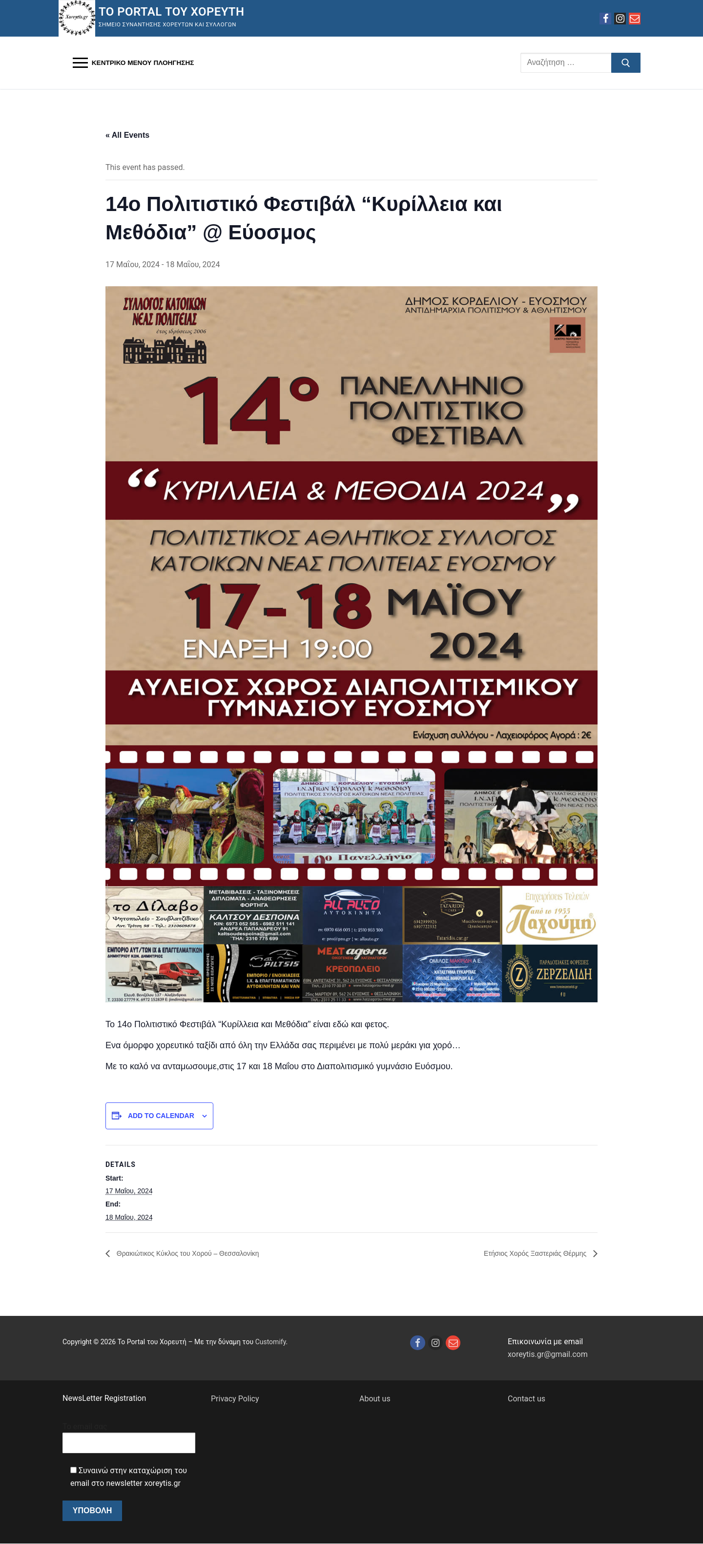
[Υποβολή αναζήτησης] (626, 63)
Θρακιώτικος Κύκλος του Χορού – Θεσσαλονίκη (198, 1253)
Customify (270, 1342)
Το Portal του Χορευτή (171, 12)
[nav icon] (133, 63)
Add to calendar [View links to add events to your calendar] (161, 1116)
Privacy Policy (235, 1398)
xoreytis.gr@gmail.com (548, 1354)
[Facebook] (605, 18)
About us (375, 1398)
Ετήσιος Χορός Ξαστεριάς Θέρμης (528, 1253)
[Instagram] (620, 18)
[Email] (635, 18)
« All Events (127, 135)
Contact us (526, 1398)
